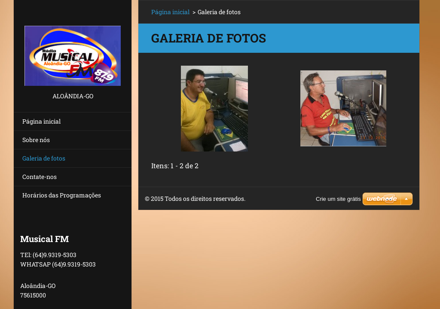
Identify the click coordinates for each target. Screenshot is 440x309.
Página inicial (41, 121)
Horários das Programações (61, 195)
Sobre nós (36, 140)
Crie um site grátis (338, 199)
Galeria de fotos (43, 158)
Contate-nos (39, 177)
